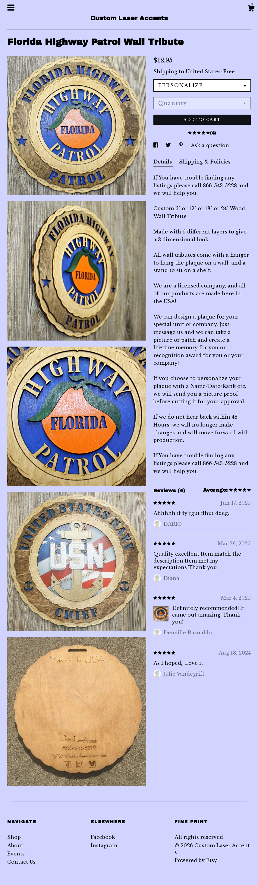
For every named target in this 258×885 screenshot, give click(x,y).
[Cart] (251, 9)
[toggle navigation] (10, 8)
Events (16, 854)
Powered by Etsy (196, 860)
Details (163, 162)
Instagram (104, 845)
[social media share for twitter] (169, 145)
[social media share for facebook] (156, 145)
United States (203, 71)
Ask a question (210, 145)
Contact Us (21, 862)
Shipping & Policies (205, 162)
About (15, 845)
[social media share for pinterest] (181, 145)
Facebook (103, 837)
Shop (14, 837)
